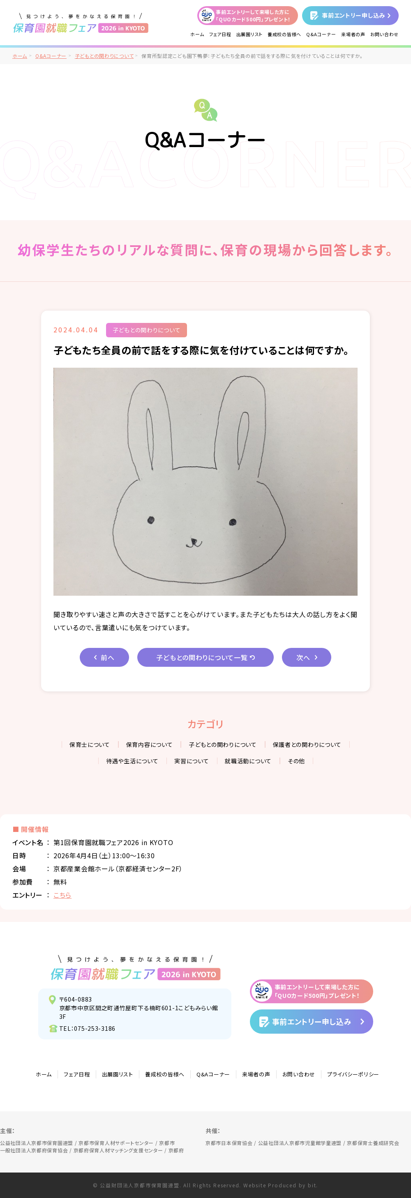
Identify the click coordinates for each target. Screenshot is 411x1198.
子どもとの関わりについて (104, 55)
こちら (62, 895)
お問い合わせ (384, 34)
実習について (191, 761)
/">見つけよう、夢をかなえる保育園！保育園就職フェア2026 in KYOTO (81, 22)
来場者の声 (353, 34)
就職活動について (248, 761)
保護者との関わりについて (307, 744)
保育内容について (149, 744)
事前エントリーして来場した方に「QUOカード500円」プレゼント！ (253, 15)
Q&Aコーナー (321, 34)
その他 (296, 761)
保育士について (89, 744)
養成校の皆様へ (284, 34)
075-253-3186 (94, 1028)
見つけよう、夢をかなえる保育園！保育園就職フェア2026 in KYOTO (136, 967)
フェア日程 (220, 34)
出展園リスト (249, 34)
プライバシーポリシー (353, 1074)
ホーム (197, 34)
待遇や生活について (132, 761)
